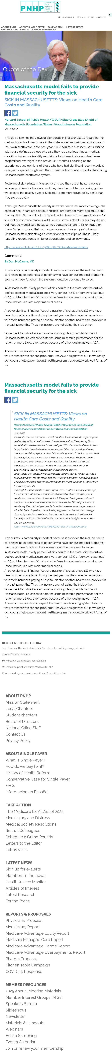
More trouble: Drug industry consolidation (24, 660)
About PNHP (18, 696)
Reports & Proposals (28, 914)
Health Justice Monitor (26, 881)
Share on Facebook (7, 113)
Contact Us (16, 734)
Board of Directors (22, 721)
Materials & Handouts (25, 1023)
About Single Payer (26, 753)
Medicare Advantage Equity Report (37, 933)
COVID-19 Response (24, 971)
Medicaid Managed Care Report (34, 939)
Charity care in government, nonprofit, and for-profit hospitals (34, 673)
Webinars (14, 1029)
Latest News (19, 862)
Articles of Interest (22, 888)
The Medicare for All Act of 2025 (35, 811)
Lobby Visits (17, 849)
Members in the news (25, 875)
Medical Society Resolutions (31, 824)
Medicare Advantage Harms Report (38, 946)
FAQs (10, 785)
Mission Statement (22, 702)
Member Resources (26, 984)
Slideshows (16, 1010)
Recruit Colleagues (23, 830)
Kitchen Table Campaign (28, 965)
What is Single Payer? (25, 760)
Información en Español (27, 792)
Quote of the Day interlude (16, 654)
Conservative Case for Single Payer (38, 779)
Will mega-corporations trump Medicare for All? (27, 667)
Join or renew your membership (35, 1048)
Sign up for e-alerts (23, 869)
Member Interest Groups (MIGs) (34, 997)
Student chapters (21, 715)
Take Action (18, 805)
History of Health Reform (28, 773)
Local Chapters (19, 708)
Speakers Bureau (21, 1003)
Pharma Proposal (21, 958)
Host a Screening (21, 1035)
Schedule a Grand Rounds (29, 837)
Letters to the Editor (24, 843)
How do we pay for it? (25, 766)
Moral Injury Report (23, 927)
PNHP (56, 7)
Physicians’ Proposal (24, 920)
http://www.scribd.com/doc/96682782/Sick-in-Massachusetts (46, 247)
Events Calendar (20, 1042)
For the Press (18, 901)
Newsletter (16, 1016)
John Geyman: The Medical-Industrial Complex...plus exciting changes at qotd (43, 648)
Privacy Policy (18, 740)
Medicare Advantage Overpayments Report (45, 952)
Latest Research (20, 894)
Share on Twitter (15, 113)
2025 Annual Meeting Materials (33, 991)
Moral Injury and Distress (28, 817)
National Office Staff (23, 727)
